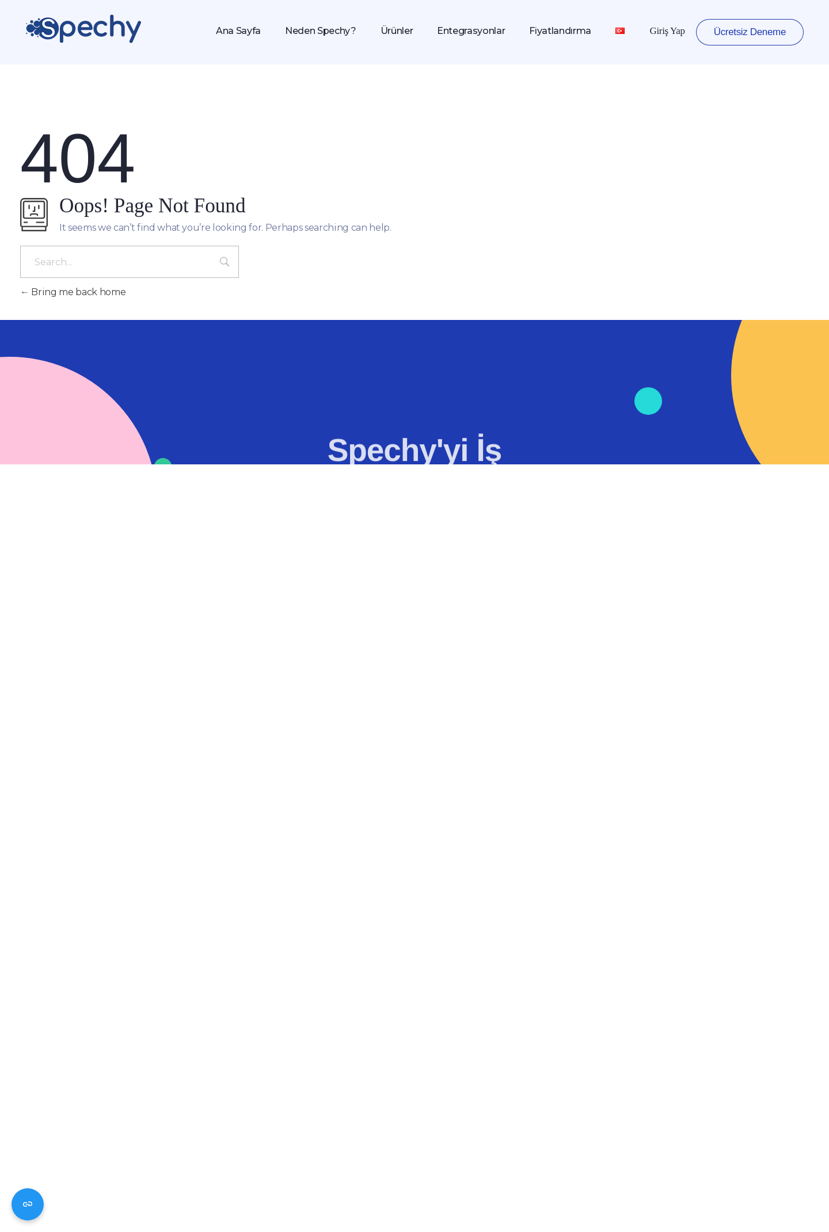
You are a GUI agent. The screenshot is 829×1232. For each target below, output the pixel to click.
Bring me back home (73, 292)
